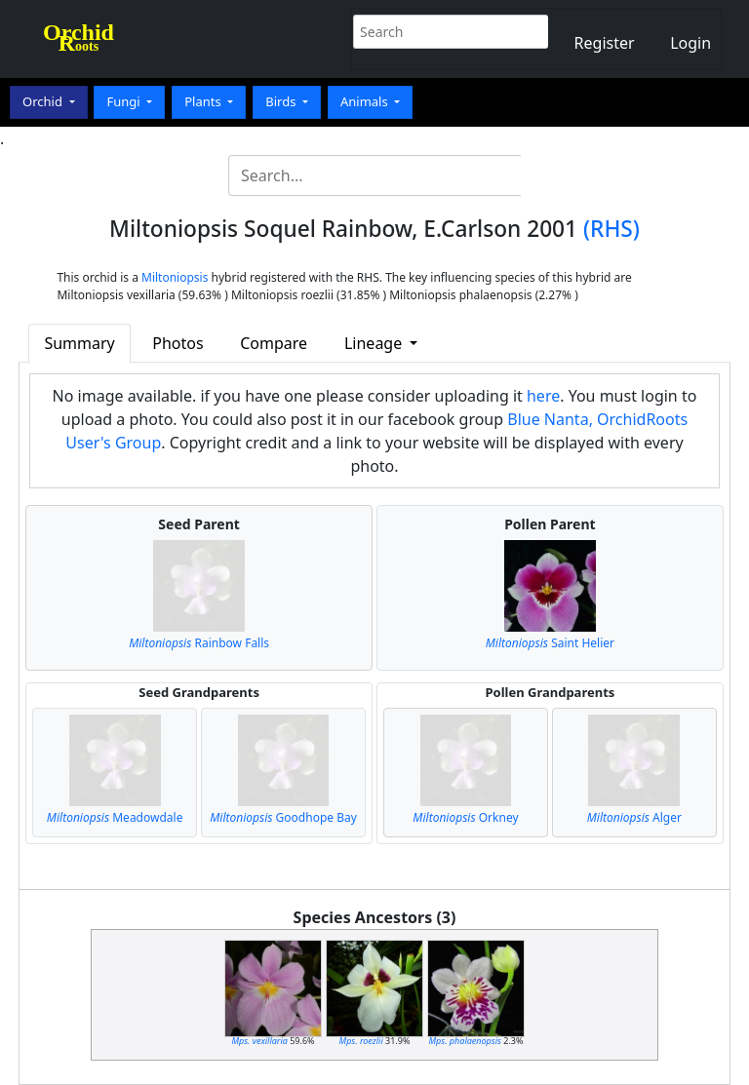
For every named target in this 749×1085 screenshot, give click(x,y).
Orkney (465, 817)
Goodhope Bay (283, 817)
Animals (365, 101)
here (543, 396)
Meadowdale (115, 817)
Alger (634, 817)
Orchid (43, 101)
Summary (79, 343)
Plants (204, 101)
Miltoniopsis (174, 277)
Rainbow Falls (199, 643)
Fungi (124, 101)
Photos (177, 343)
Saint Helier (550, 643)
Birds (282, 101)
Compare (273, 343)
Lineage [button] (375, 343)
